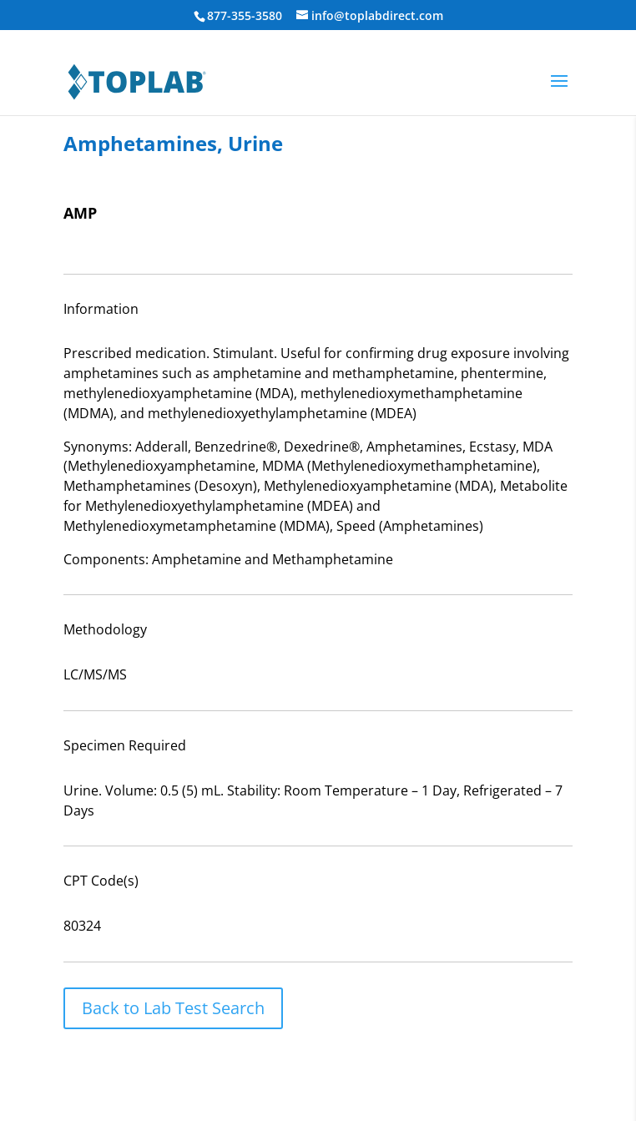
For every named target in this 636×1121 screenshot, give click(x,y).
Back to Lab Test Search (173, 1008)
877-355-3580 (244, 15)
